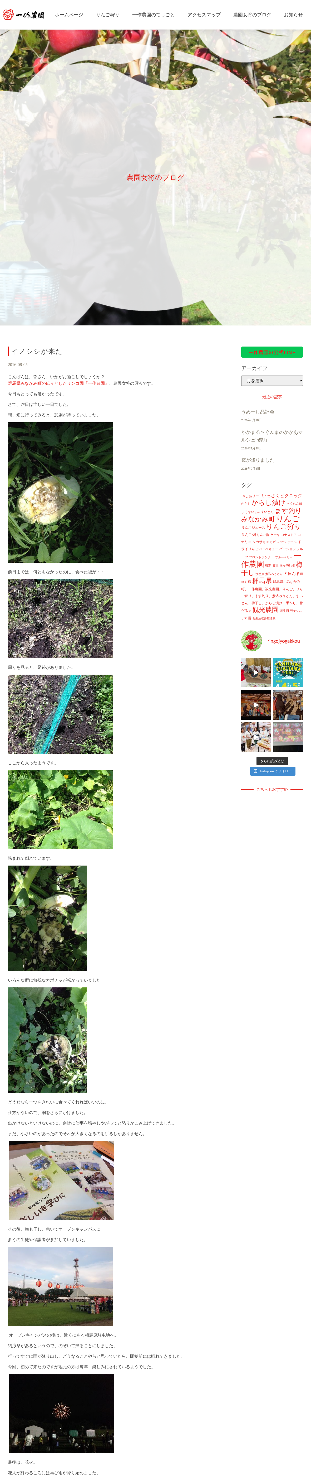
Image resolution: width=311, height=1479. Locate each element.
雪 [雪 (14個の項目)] (249, 618)
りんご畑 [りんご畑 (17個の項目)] (248, 534)
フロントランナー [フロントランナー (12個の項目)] (261, 557)
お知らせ (293, 15)
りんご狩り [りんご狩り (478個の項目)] (283, 526)
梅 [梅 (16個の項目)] (293, 565)
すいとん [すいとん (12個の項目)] (267, 512)
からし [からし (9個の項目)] (246, 504)
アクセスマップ (204, 15)
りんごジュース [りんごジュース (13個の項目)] (253, 528)
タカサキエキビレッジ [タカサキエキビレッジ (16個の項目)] (269, 542)
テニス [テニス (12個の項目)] (292, 542)
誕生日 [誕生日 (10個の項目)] (284, 611)
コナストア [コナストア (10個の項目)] (289, 535)
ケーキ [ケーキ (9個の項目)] (275, 535)
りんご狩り (108, 15)
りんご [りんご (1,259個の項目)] (288, 518)
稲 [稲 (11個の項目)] (249, 582)
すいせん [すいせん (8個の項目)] (254, 512)
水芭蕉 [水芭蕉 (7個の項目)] (259, 574)
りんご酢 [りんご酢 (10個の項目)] (263, 535)
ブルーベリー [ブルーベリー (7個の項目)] (284, 557)
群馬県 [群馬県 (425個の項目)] (262, 581)
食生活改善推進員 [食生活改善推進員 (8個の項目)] (263, 618)
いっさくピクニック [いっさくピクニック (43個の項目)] (282, 495)
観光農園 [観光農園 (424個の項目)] (265, 610)
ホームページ (69, 15)
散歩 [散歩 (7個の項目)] (282, 566)
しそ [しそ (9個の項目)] (244, 512)
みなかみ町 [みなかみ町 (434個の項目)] (258, 519)
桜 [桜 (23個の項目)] (288, 565)
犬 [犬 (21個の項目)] (285, 573)
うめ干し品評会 (257, 412)
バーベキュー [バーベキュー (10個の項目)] (268, 549)
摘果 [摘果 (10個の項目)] (275, 566)
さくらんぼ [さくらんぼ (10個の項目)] (294, 504)
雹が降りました (257, 460)
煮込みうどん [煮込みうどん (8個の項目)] (274, 574)
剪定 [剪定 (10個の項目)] (268, 566)
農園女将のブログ (252, 15)
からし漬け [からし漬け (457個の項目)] (268, 502)
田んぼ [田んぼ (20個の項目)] (293, 573)
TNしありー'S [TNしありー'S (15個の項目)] (251, 496)
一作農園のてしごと (153, 15)
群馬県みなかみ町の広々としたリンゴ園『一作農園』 (58, 383)
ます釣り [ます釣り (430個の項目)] (288, 511)
